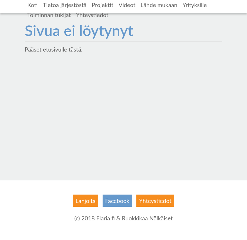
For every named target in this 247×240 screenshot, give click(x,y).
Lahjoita (86, 200)
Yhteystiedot (92, 14)
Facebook (117, 200)
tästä (75, 49)
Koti (32, 4)
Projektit (103, 4)
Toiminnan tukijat (49, 14)
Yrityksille (194, 4)
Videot (126, 4)
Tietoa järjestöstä (65, 4)
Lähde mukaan (159, 4)
